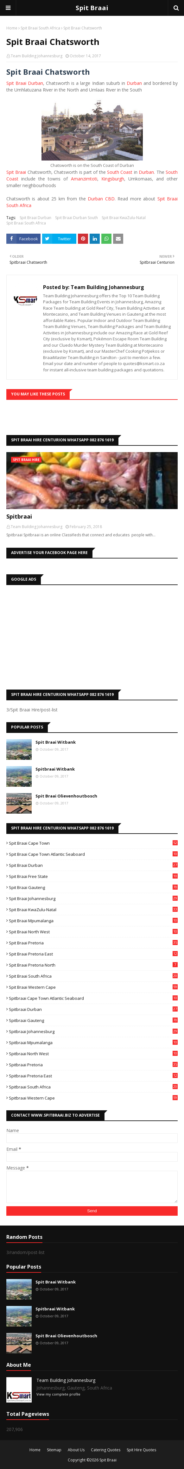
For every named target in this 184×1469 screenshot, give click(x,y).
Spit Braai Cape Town (93, 843)
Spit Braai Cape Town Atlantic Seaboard (93, 854)
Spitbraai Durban (93, 1009)
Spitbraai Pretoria (93, 1065)
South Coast (119, 172)
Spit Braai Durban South (76, 217)
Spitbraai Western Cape (93, 1098)
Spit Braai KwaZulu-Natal (124, 217)
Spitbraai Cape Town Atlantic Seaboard (93, 998)
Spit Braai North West (93, 932)
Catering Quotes (105, 1450)
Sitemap (54, 1450)
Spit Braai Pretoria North (93, 965)
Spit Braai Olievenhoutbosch (66, 796)
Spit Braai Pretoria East (93, 954)
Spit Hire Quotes (141, 1450)
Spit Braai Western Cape (93, 987)
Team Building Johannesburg (36, 56)
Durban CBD (101, 199)
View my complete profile (58, 1394)
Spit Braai (92, 7)
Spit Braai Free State (93, 876)
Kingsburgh (112, 179)
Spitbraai (19, 516)
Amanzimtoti (84, 179)
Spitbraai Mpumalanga (93, 1042)
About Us (76, 1450)
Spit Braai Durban (24, 83)
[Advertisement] (92, 635)
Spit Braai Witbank (55, 742)
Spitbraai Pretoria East (93, 1076)
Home (11, 28)
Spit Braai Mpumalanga (93, 921)
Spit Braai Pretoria (93, 943)
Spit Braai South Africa (40, 28)
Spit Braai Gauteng (93, 887)
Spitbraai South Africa (93, 1087)
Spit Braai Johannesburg (93, 898)
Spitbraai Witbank (55, 769)
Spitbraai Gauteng (93, 1020)
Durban (134, 83)
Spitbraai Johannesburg (93, 1031)
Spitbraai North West (93, 1053)
